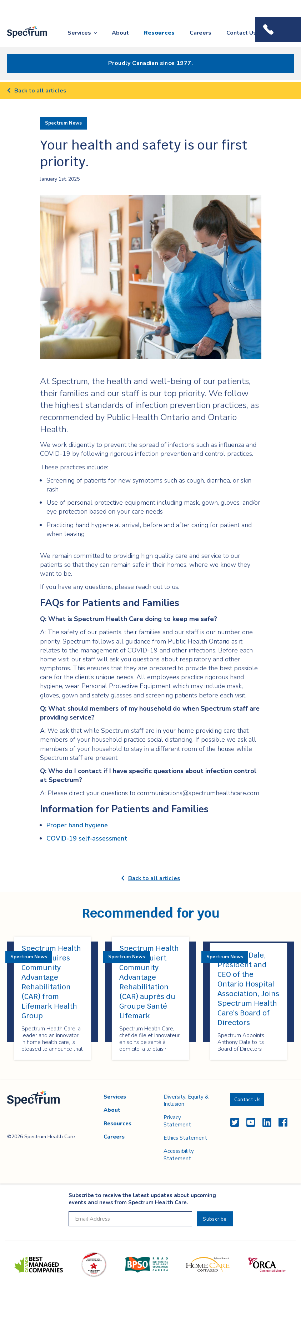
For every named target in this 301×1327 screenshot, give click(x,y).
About (120, 33)
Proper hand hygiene (77, 825)
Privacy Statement (177, 1121)
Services (79, 33)
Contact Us (241, 33)
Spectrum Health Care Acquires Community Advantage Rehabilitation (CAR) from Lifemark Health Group (51, 982)
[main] (150, 581)
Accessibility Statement (179, 1154)
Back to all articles (36, 91)
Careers (200, 33)
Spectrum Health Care (22, 38)
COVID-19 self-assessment (86, 838)
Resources (159, 33)
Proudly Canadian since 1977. (150, 63)
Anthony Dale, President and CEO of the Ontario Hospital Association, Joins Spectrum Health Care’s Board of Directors (248, 988)
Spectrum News (63, 123)
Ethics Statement (185, 1137)
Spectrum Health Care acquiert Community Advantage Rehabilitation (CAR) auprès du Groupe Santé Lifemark (149, 982)
